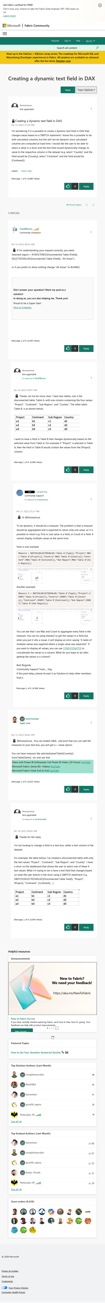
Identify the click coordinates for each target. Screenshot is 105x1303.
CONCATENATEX (72, 649)
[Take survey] (22, 1033)
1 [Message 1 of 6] (21, 178)
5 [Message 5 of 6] (23, 462)
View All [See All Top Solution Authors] (16, 1123)
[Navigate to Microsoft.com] (11, 25)
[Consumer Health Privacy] (53, 1293)
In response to (34, 378)
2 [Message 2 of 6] (21, 782)
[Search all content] (78, 48)
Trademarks (7, 1282)
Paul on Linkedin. (22, 307)
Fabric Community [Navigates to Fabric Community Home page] (37, 25)
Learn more (9, 15)
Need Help (26, 171)
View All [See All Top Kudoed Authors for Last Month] (16, 1191)
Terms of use (8, 1277)
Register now (63, 61)
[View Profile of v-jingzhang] (41, 491)
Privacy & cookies (10, 1272)
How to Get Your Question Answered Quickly (36, 1053)
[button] (68, 90)
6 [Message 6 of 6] (26, 689)
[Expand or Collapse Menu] (5, 33)
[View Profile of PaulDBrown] (26, 228)
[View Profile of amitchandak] (32, 720)
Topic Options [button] (85, 89)
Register (55, 40)
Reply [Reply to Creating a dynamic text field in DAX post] (86, 186)
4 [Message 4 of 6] (21, 340)
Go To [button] (89, 40)
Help (78, 40)
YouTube (86, 763)
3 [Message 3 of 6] (23, 920)
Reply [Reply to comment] (86, 348)
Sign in (67, 40)
